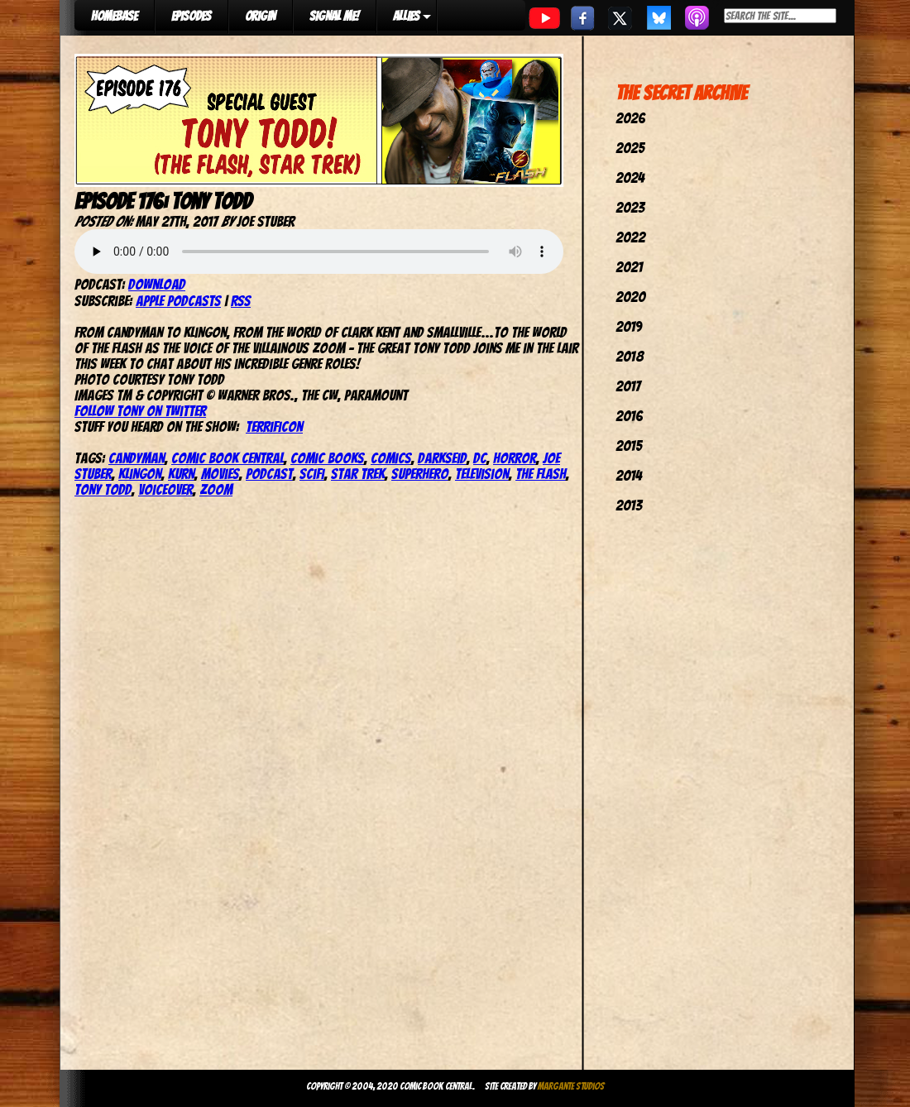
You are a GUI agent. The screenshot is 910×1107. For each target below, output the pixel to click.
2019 (628, 326)
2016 (629, 416)
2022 (630, 237)
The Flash (540, 474)
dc (479, 458)
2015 (628, 445)
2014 (628, 475)
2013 (628, 505)
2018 (629, 356)
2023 (629, 207)
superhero (419, 474)
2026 (630, 118)
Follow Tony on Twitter (140, 411)
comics (391, 458)
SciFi (311, 474)
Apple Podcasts (178, 301)
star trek (358, 474)
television (482, 474)
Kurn (181, 474)
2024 (629, 177)
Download (156, 284)
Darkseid (442, 458)
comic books (327, 458)
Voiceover (165, 489)
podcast (269, 474)
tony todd (103, 489)
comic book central (227, 458)
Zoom (215, 489)
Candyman (136, 458)
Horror (514, 458)
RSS (241, 301)
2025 (629, 148)
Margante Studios (571, 1086)
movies (220, 474)
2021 (629, 267)
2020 (630, 296)
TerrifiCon (274, 426)
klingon (139, 474)
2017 (627, 386)
